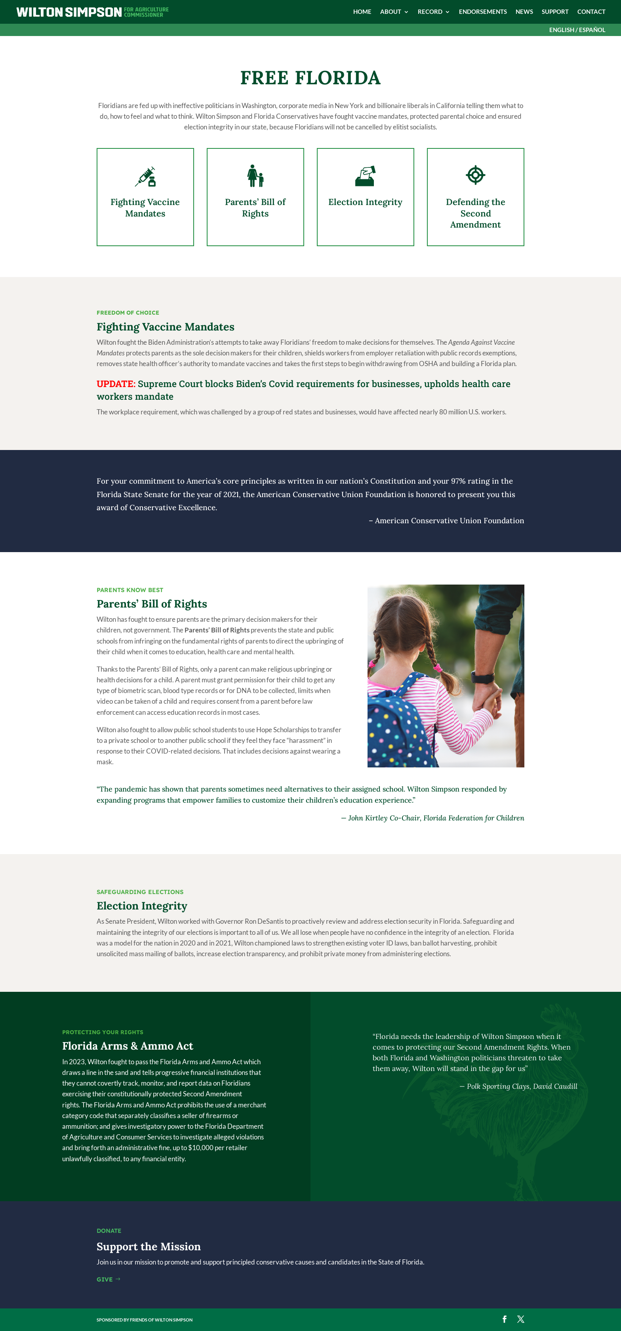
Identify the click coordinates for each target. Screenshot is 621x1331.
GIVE (105, 1279)
